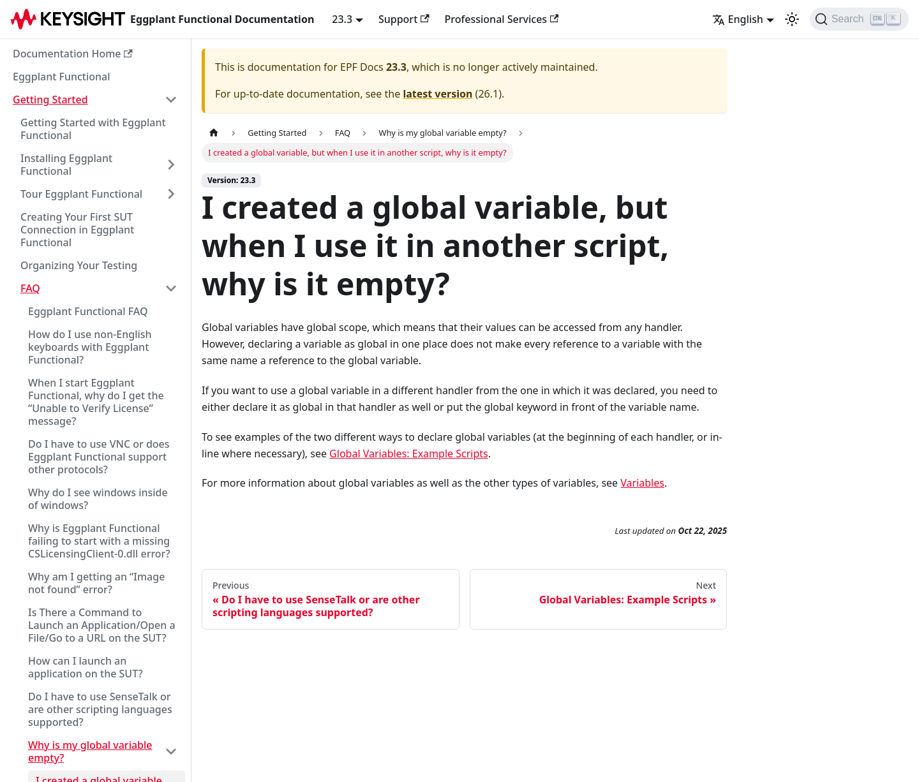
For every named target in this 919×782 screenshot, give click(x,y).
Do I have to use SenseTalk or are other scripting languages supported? (100, 709)
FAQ (30, 288)
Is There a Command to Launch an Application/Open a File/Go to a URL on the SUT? (102, 625)
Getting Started (50, 99)
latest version (437, 94)
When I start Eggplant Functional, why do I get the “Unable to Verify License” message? (96, 402)
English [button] (737, 19)
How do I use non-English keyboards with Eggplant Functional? (90, 347)
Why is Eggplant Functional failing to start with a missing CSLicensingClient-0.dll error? (99, 541)
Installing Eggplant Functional (66, 164)
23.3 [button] (342, 19)
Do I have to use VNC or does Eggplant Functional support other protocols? (99, 456)
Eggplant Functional (61, 77)
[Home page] (214, 133)
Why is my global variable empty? (90, 751)
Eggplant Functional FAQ (88, 311)
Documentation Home (73, 54)
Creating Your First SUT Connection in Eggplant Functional (77, 229)
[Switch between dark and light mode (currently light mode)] (792, 19)
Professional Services (502, 19)
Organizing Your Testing (78, 265)
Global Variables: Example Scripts (408, 453)
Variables (642, 483)
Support (404, 19)
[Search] (859, 19)
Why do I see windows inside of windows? (98, 498)
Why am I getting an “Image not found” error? (96, 583)
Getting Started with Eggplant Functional (93, 128)
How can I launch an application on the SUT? (85, 667)
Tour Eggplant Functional (81, 194)
